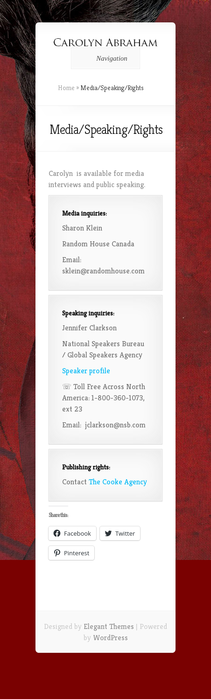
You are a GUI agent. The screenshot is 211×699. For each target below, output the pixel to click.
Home (66, 88)
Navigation (103, 58)
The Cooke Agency (118, 482)
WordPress (110, 638)
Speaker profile (86, 371)
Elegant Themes (109, 626)
